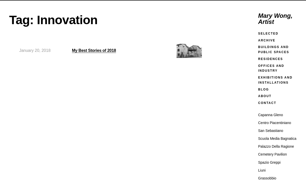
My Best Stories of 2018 (94, 50)
